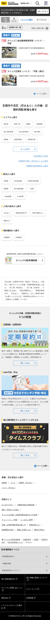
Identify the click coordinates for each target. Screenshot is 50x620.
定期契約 (19, 237)
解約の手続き (39, 530)
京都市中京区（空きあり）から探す (33, 161)
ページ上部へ (41, 94)
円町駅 (6, 181)
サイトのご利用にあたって (11, 588)
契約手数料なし (38, 213)
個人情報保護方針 (8, 579)
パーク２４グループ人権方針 (11, 606)
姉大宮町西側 (8, 132)
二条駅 (31, 189)
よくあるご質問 (27, 520)
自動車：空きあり (26, 483)
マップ (14, 21)
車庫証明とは (34, 525)
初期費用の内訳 (8, 530)
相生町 (6, 124)
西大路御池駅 (19, 189)
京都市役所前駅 (33, 181)
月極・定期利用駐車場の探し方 (14, 525)
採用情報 (29, 598)
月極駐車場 (6, 564)
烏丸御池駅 (18, 181)
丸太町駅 (20, 196)
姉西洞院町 (18, 139)
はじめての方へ (8, 505)
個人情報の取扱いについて (36, 578)
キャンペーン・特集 (9, 520)
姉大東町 (37, 132)
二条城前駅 (8, 196)
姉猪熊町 (39, 124)
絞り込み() (42, 20)
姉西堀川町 (32, 139)
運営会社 (4, 598)
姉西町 (6, 139)
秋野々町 (17, 124)
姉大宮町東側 (23, 132)
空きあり (7, 213)
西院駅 (6, 189)
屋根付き (7, 221)
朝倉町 (28, 124)
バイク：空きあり (8, 488)
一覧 (5, 21)
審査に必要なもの (24, 530)
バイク (12, 483)
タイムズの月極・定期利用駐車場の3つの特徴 (19, 515)
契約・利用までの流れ (10, 510)
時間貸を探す (25, 3)
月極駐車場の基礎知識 (25, 505)
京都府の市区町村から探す (37, 166)
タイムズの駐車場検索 (26, 260)
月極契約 (7, 237)
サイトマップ (31, 589)
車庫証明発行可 (21, 213)
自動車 (4, 483)
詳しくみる (25, 363)
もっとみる (25, 149)
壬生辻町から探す (40, 156)
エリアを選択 (27, 20)
